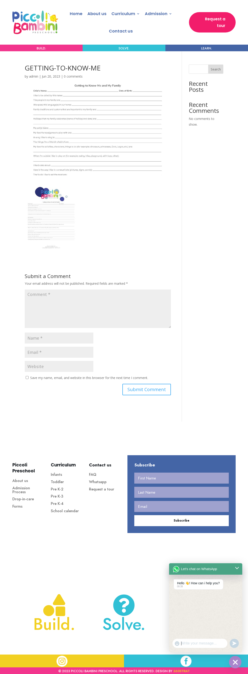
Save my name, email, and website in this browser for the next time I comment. (89, 378)
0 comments (73, 76)
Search (216, 69)
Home (76, 13)
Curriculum (123, 13)
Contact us (121, 31)
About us (96, 13)
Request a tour (215, 22)
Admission (156, 13)
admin (33, 76)
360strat (181, 671)
